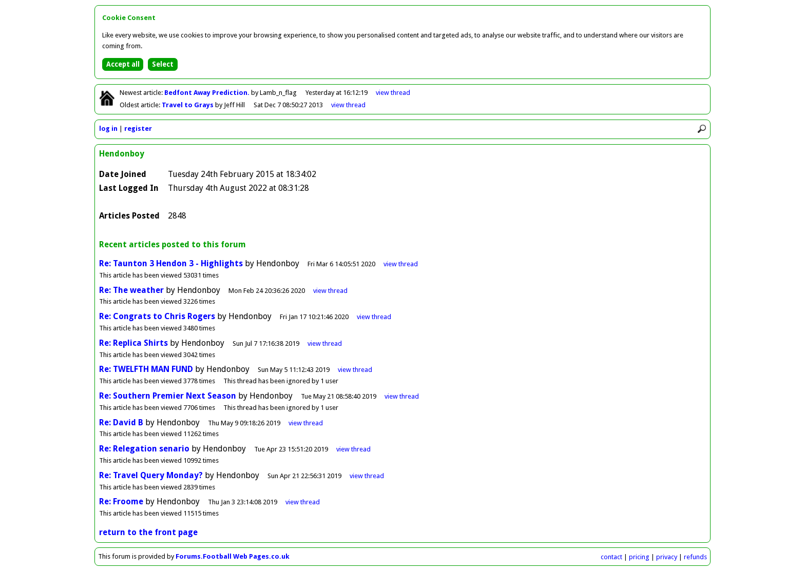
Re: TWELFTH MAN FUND (146, 369)
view (393, 92)
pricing (639, 557)
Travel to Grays (188, 105)
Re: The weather (131, 290)
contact (611, 557)
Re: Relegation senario (144, 449)
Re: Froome (121, 501)
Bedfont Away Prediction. (207, 92)
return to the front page (148, 532)
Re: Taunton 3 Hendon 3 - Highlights (172, 263)
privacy (666, 557)
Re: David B (121, 422)
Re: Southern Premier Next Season (167, 396)
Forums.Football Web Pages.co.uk (233, 556)
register (138, 128)
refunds (695, 557)
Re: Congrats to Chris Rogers (157, 316)
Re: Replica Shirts (133, 343)
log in (108, 128)
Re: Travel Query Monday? (151, 475)
